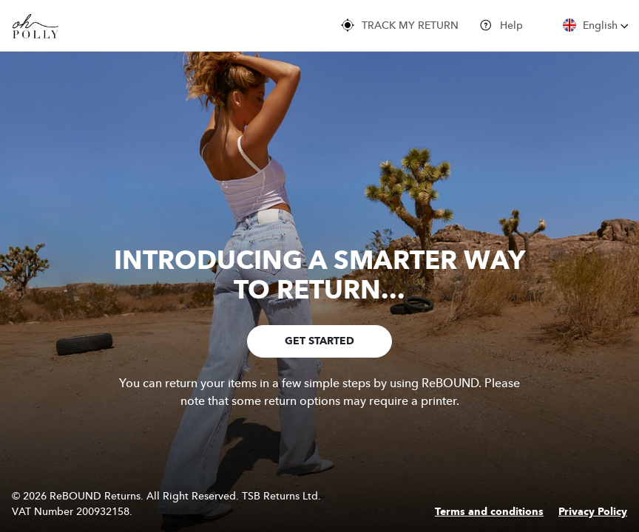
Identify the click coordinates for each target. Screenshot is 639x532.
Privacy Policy (592, 512)
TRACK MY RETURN (400, 25)
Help (501, 25)
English (596, 25)
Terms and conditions (489, 512)
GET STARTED (319, 341)
